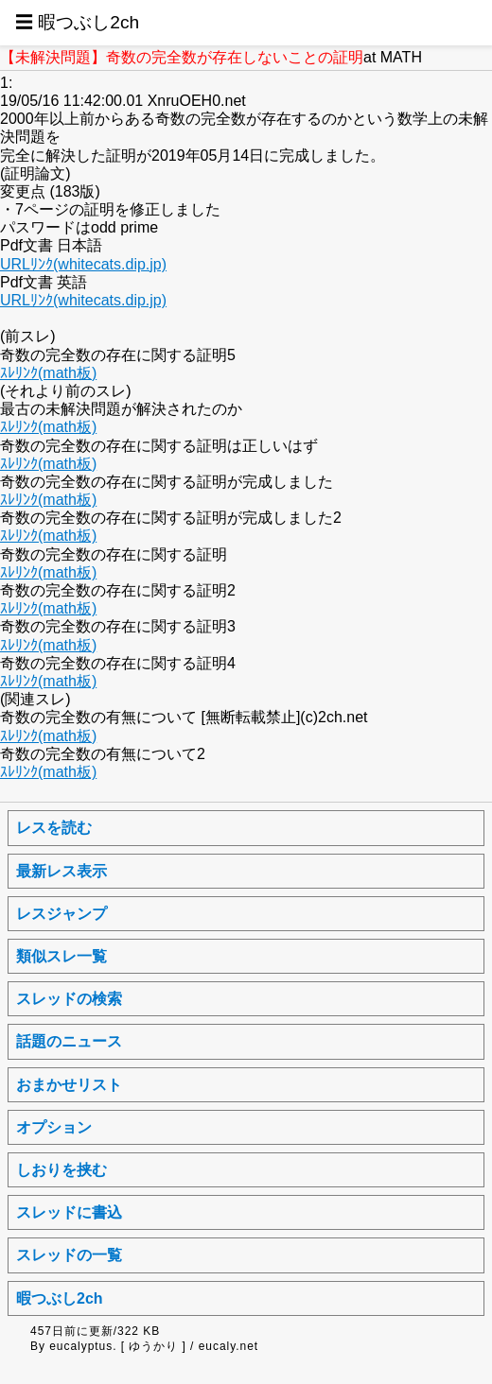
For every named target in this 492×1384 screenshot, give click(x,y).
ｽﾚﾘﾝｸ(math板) (48, 373)
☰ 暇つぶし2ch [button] (77, 22)
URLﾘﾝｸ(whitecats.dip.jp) (83, 264)
